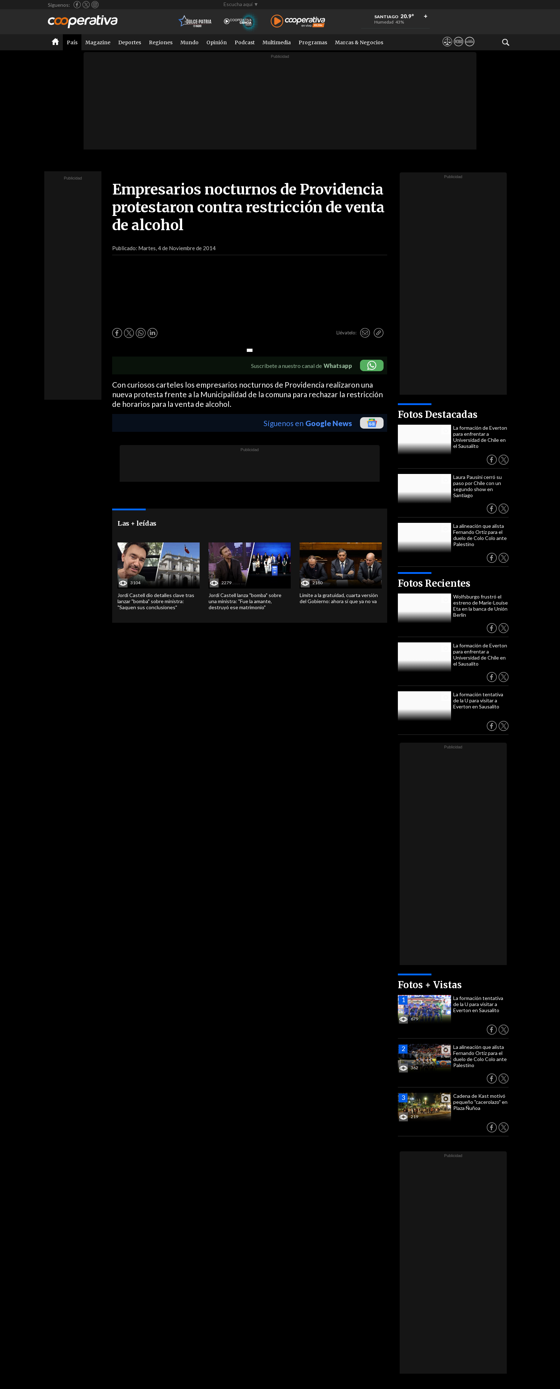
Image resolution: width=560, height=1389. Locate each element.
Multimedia (276, 42)
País (72, 42)
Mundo (189, 42)
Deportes (129, 42)
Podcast (245, 42)
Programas (313, 42)
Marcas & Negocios (359, 42)
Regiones (160, 42)
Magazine (97, 42)
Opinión (216, 42)
